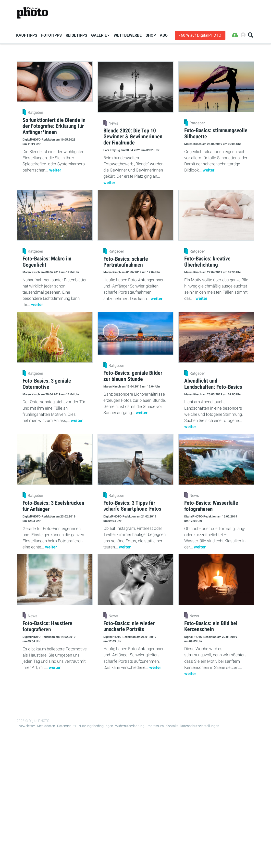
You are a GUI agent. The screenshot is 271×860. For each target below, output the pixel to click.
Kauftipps (26, 35)
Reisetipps (76, 35)
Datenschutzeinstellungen (199, 726)
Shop (151, 35)
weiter (55, 170)
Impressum (155, 726)
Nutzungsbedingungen (95, 726)
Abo (164, 35)
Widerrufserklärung (130, 726)
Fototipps (51, 35)
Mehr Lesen (135, 692)
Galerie (99, 35)
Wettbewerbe (128, 35)
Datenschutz (66, 726)
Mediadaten (46, 726)
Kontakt (172, 726)
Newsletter (27, 726)
